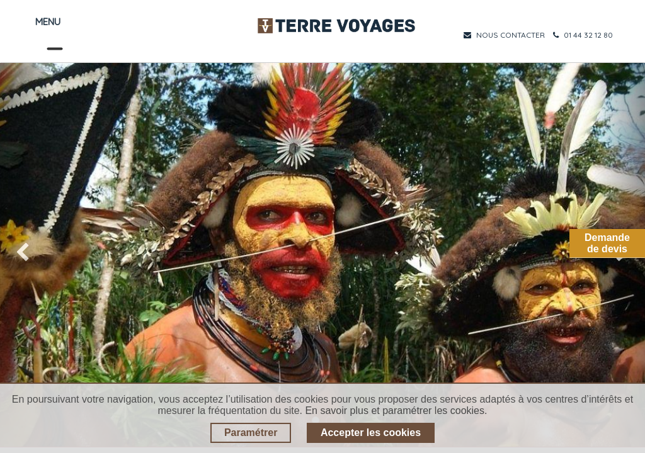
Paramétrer (251, 432)
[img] (26, 255)
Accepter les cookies (371, 432)
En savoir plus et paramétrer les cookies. (396, 410)
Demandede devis (607, 243)
